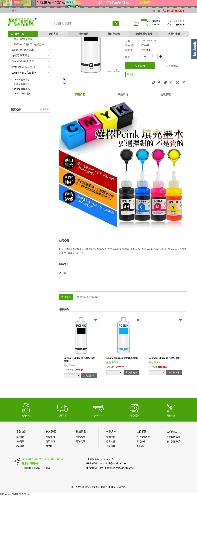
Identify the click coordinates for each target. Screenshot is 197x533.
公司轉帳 (110, 483)
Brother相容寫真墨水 (23, 103)
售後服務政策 (143, 473)
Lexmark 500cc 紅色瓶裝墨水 (164, 394)
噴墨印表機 (174, 33)
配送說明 (80, 473)
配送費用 (80, 478)
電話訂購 (20, 483)
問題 (62, 309)
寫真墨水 (131, 111)
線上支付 (110, 478)
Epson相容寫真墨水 (22, 86)
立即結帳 (140, 102)
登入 (175, 21)
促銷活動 (16, 59)
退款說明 (140, 483)
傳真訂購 (20, 478)
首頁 (15, 10)
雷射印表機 (114, 33)
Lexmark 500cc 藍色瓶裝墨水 (122, 394)
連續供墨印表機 (143, 33)
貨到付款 (110, 473)
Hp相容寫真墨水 (20, 92)
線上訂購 (20, 473)
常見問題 (50, 483)
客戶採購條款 (173, 473)
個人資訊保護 (173, 478)
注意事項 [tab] (165, 131)
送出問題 (66, 334)
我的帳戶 (179, 24)
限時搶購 (83, 33)
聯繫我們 (50, 478)
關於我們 (50, 473)
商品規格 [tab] (123, 131)
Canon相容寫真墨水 (22, 98)
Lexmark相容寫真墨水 (23, 109)
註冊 (182, 21)
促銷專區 (53, 33)
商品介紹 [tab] (80, 131)
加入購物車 (172, 102)
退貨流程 (140, 478)
